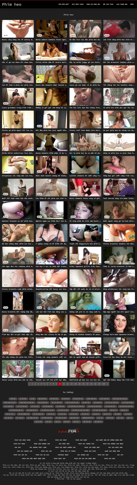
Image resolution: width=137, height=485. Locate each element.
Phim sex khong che (39, 469)
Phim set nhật (74, 465)
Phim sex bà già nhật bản (84, 458)
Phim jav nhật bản (91, 447)
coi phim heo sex (32, 410)
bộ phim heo (65, 398)
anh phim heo (54, 398)
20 (99, 384)
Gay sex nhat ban (115, 447)
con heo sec (51, 414)
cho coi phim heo (57, 402)
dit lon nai (19, 418)
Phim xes (42, 440)
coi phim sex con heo (47, 410)
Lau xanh (82, 469)
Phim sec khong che (86, 444)
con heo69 (117, 414)
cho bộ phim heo (42, 402)
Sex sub (130, 467)
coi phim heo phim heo (126, 406)
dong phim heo (74, 418)
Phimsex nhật (63, 455)
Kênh (131, 4)
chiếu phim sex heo (9, 402)
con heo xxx (107, 414)
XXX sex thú (23, 465)
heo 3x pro (39, 421)
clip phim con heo (127, 402)
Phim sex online (54, 469)
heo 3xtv (48, 421)
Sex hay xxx (123, 465)
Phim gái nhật (81, 440)
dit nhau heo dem (47, 418)
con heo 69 (124, 410)
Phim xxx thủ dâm (10, 465)
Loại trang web (121, 4)
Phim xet (112, 467)
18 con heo (23, 398)
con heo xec (85, 414)
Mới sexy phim (108, 4)
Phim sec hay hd (20, 455)
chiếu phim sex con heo (120, 398)
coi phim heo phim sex (16, 410)
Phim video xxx (18, 467)
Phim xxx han (109, 458)
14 (75, 384)
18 (91, 384)
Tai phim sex (61, 465)
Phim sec (78, 467)
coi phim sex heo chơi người (80, 410)
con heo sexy (73, 414)
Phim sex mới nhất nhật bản (33, 458)
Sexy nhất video (78, 4)
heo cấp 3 (76, 421)
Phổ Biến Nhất (64, 4)
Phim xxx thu (111, 465)
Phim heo (29, 467)
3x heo (32, 398)
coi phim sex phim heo (99, 410)
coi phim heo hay (110, 406)
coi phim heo (60, 406)
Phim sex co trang (68, 451)
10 (60, 384)
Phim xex (121, 467)
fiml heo (100, 418)
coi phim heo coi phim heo (76, 406)
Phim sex (50, 465)
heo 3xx (57, 421)
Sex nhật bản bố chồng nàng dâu (109, 440)
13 (72, 384)
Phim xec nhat (61, 440)
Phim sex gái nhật (37, 465)
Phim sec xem (103, 455)
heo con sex (87, 421)
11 (64, 384)
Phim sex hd (101, 469)
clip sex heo (35, 406)
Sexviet (74, 469)
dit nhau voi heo (61, 418)
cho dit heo (86, 402)
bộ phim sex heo (78, 398)
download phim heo (88, 418)
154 (103, 384)
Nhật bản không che (42, 444)
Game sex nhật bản (112, 451)
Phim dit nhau (19, 444)
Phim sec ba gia (42, 455)
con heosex (128, 414)
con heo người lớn (24, 414)
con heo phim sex (38, 414)
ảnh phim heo (42, 398)
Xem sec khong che (24, 451)
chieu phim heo (104, 398)
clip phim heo (9, 406)
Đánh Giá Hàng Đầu (93, 4)
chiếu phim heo (91, 398)
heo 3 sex (120, 418)
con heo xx (96, 414)
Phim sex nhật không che (65, 447)
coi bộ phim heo (47, 406)
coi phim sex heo (63, 410)
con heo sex (62, 414)
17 (87, 384)
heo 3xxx (66, 421)
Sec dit (120, 455)
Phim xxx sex (86, 465)
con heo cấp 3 (10, 414)
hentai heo (110, 418)
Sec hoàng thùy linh (38, 447)
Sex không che (67, 467)
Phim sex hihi (90, 451)
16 (83, 384)
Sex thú (91, 469)
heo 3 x (130, 418)
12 (68, 384)
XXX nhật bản (64, 444)
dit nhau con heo (32, 418)
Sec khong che (83, 455)
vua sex (18, 447)
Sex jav (66, 469)
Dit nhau (103, 467)
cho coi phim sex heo (72, 402)
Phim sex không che (43, 467)
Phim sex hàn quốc (91, 467)
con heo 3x (113, 410)
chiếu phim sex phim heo (27, 402)
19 (95, 384)
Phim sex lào (46, 451)
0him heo (13, 398)
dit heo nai (8, 418)
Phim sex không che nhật (113, 444)
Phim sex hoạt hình (22, 440)
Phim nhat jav (59, 458)
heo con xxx (98, 421)
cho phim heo (97, 402)
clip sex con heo (22, 406)
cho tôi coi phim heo (112, 402)
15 (79, 384)
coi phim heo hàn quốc (94, 406)
